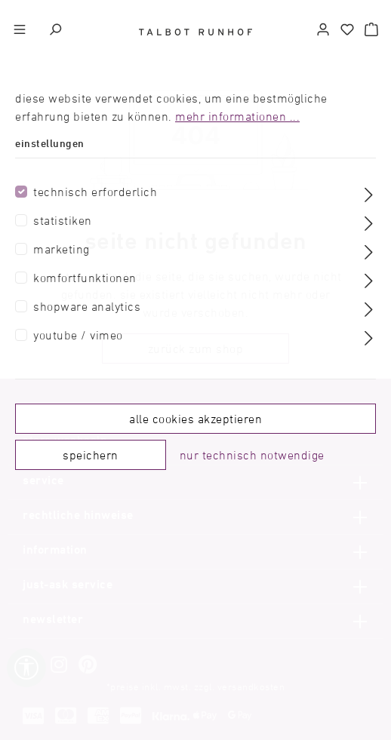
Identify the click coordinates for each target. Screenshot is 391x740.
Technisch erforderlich (95, 191)
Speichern (91, 455)
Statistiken (62, 220)
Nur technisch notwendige (252, 455)
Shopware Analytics (86, 306)
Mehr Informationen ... (237, 116)
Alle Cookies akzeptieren (195, 418)
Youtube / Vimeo (78, 335)
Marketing (61, 249)
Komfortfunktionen (85, 277)
